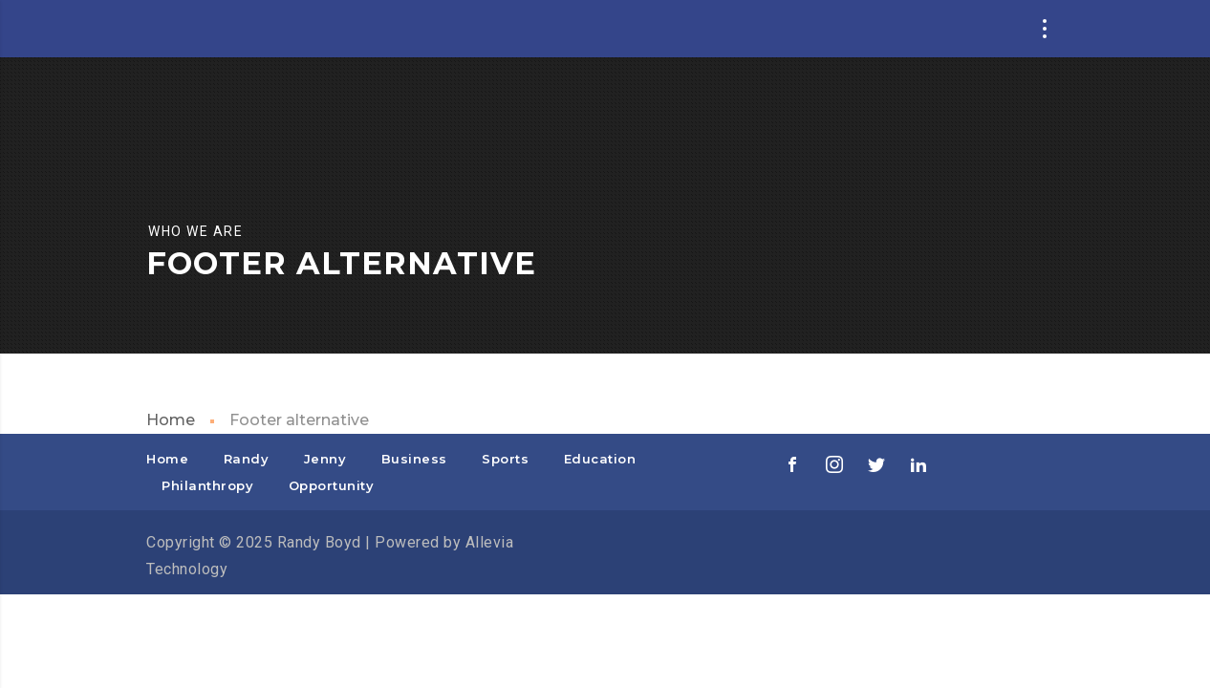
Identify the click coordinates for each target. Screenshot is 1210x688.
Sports (505, 458)
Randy (247, 458)
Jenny (325, 458)
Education (600, 458)
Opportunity (332, 485)
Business (414, 458)
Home (170, 420)
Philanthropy (207, 485)
